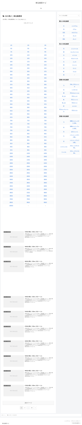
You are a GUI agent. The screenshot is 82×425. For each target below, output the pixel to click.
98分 (28, 150)
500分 (28, 195)
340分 (11, 179)
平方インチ (74, 96)
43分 (11, 91)
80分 (28, 130)
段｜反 (64, 102)
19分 (11, 64)
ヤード (74, 68)
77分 (28, 127)
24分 (45, 68)
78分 (45, 127)
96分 (45, 146)
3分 (45, 45)
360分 (45, 179)
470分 (28, 192)
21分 (45, 64)
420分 (45, 186)
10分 (11, 55)
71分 (28, 120)
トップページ (67, 421)
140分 (28, 156)
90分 (45, 140)
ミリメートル (74, 48)
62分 (28, 110)
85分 (11, 136)
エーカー (74, 106)
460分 (11, 192)
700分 (11, 199)
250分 (11, 169)
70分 (11, 120)
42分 (45, 87)
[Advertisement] (28, 33)
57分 (45, 104)
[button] (79, 15)
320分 (28, 176)
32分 (28, 78)
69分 (45, 117)
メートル (74, 55)
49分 (11, 97)
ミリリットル (63, 146)
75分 (45, 123)
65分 (28, 114)
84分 (45, 133)
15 (31, 407)
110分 (28, 153)
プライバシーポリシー (75, 421)
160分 (11, 159)
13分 (11, 58)
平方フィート (74, 99)
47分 (28, 94)
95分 (28, 146)
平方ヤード (74, 102)
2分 (28, 45)
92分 (28, 143)
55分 (11, 104)
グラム (74, 29)
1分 (11, 45)
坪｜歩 (64, 96)
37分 (11, 84)
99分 (45, 150)
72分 (45, 120)
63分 (45, 110)
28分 (11, 74)
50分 (28, 97)
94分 (11, 146)
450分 (45, 189)
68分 (28, 117)
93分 (45, 143)
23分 (28, 68)
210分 (45, 163)
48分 (45, 94)
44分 (28, 91)
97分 (11, 150)
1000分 (11, 205)
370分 (11, 182)
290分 (28, 172)
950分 (45, 202)
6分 (45, 48)
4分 (11, 48)
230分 (28, 166)
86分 (28, 136)
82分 (11, 133)
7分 (11, 51)
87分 (45, 136)
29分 (28, 74)
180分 (45, 159)
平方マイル (74, 110)
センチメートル (75, 52)
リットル (63, 152)
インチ (74, 61)
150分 (45, 156)
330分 (45, 176)
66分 (45, 114)
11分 (28, 55)
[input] (69, 15)
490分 (11, 195)
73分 (11, 123)
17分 (28, 61)
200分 (28, 163)
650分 (45, 195)
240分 (45, 166)
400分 (11, 186)
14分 (28, 58)
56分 (28, 104)
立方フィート (74, 131)
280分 (11, 172)
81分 (45, 130)
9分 (45, 51)
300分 (45, 172)
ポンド (74, 39)
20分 (28, 64)
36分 (45, 81)
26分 (28, 71)
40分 (11, 87)
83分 (28, 133)
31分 (11, 78)
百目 (64, 32)
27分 (45, 71)
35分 (28, 81)
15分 (45, 58)
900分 (28, 202)
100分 (11, 153)
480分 (45, 192)
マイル (74, 71)
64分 (11, 114)
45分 (45, 91)
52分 (11, 100)
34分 (11, 81)
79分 (11, 130)
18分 (45, 61)
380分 (28, 182)
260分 (28, 169)
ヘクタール (74, 89)
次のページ (28, 403)
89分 (28, 140)
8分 (28, 51)
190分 (11, 163)
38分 (28, 84)
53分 (28, 100)
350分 (28, 179)
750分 (28, 199)
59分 (28, 107)
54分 (45, 100)
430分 (11, 189)
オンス (74, 35)
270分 (45, 169)
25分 (11, 71)
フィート (74, 65)
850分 (11, 202)
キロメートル (74, 58)
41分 (28, 87)
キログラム (74, 32)
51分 (45, 97)
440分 (28, 189)
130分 (11, 156)
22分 (11, 68)
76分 (11, 127)
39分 (45, 84)
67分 (11, 117)
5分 (28, 48)
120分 (45, 153)
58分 (11, 107)
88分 (11, 140)
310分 (11, 176)
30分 (45, 74)
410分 (28, 186)
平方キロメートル (74, 93)
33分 (45, 78)
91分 (11, 143)
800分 (45, 199)
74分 (28, 123)
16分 (11, 61)
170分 (28, 159)
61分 (11, 110)
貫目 (64, 39)
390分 (45, 182)
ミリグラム (74, 26)
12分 (45, 55)
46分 (11, 94)
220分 (11, 166)
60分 (45, 107)
